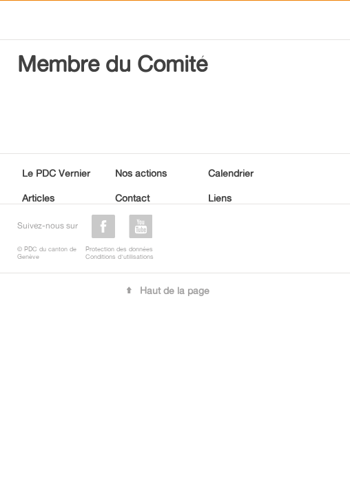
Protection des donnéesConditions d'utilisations (119, 252)
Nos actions (141, 173)
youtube (140, 226)
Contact (132, 198)
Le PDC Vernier (56, 173)
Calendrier (231, 173)
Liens (219, 198)
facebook (103, 226)
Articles (38, 198)
